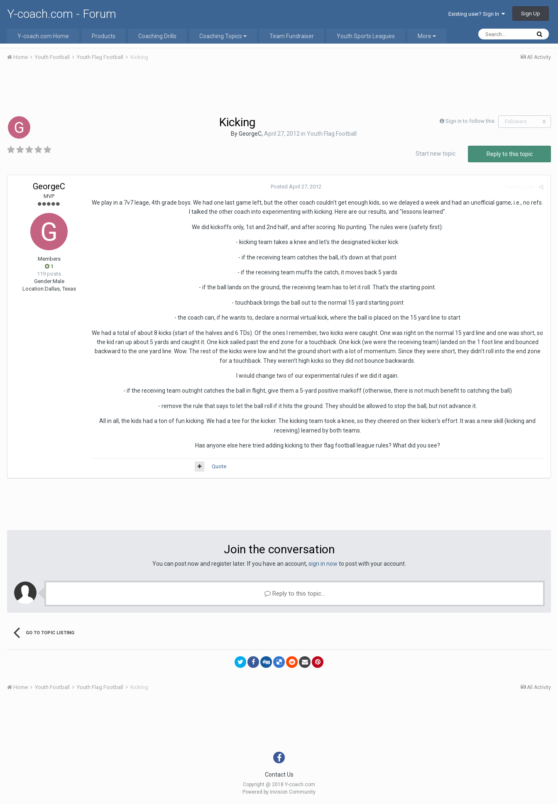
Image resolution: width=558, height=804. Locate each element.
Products (103, 36)
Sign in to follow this (469, 121)
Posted (296, 186)
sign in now (323, 563)
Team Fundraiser (291, 36)
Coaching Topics (223, 36)
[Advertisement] (279, 90)
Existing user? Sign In (476, 14)
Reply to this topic (510, 154)
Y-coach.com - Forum (61, 14)
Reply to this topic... (294, 593)
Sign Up (530, 13)
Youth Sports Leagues (366, 36)
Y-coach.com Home (43, 36)
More (427, 36)
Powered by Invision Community (279, 792)
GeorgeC (250, 133)
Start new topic (435, 153)
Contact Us (279, 774)
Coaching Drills (157, 36)
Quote (219, 466)
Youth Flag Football (332, 133)
